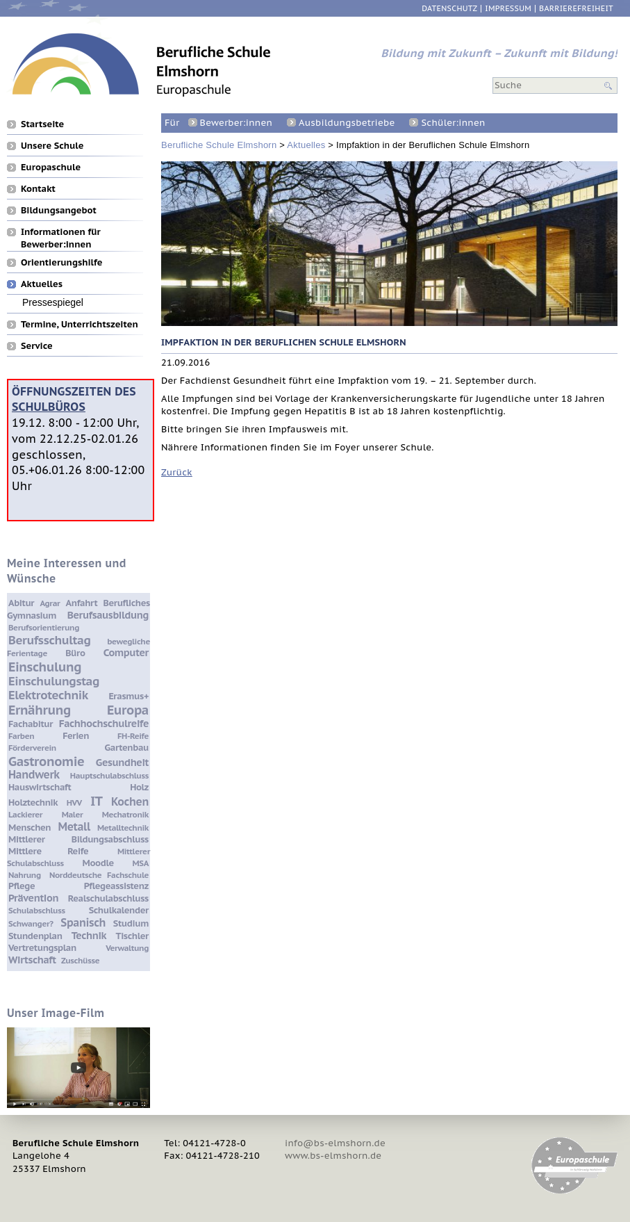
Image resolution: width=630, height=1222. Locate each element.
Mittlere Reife (48, 851)
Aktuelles (306, 145)
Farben (21, 736)
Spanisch (83, 922)
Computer (126, 652)
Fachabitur (30, 724)
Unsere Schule (52, 145)
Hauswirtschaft (39, 787)
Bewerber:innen (236, 123)
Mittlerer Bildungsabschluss (78, 839)
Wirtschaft (32, 959)
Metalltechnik (123, 827)
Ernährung (39, 709)
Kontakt (38, 188)
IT (96, 800)
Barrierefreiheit (576, 9)
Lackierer (25, 814)
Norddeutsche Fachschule (99, 875)
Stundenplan (35, 936)
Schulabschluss (36, 910)
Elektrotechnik (48, 695)
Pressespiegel (52, 302)
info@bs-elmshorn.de (335, 1143)
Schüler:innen (453, 123)
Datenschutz (449, 9)
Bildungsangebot (59, 209)
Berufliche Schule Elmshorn (218, 145)
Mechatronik (125, 814)
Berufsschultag (49, 640)
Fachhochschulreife (104, 723)
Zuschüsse (80, 960)
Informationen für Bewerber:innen (61, 231)
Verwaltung (127, 948)
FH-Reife (133, 736)
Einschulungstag (53, 681)
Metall (74, 826)
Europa (128, 709)
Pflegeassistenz (116, 886)
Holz (139, 787)
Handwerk (34, 774)
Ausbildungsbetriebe (347, 123)
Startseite (42, 123)
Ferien (76, 736)
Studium (131, 923)
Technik (89, 935)
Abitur (21, 603)
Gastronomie (46, 761)
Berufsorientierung (43, 627)
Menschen (29, 827)
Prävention (33, 897)
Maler (72, 814)
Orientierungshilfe (61, 262)
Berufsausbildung (108, 614)
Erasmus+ (128, 696)
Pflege (21, 886)
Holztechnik (33, 802)
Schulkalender (119, 910)
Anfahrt (82, 603)
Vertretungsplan (42, 948)
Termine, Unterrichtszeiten (79, 323)
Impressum (508, 9)
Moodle (98, 863)
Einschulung (44, 666)
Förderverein (32, 747)
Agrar (50, 603)
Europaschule (51, 166)
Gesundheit (122, 762)
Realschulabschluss (108, 898)
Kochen (130, 801)
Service (37, 345)
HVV (74, 802)
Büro (75, 653)
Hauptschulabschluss (109, 775)
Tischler (132, 936)
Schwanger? (30, 923)
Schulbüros (48, 406)
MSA (141, 863)
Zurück (176, 472)
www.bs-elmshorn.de (333, 1156)
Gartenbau (127, 747)
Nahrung (24, 875)
